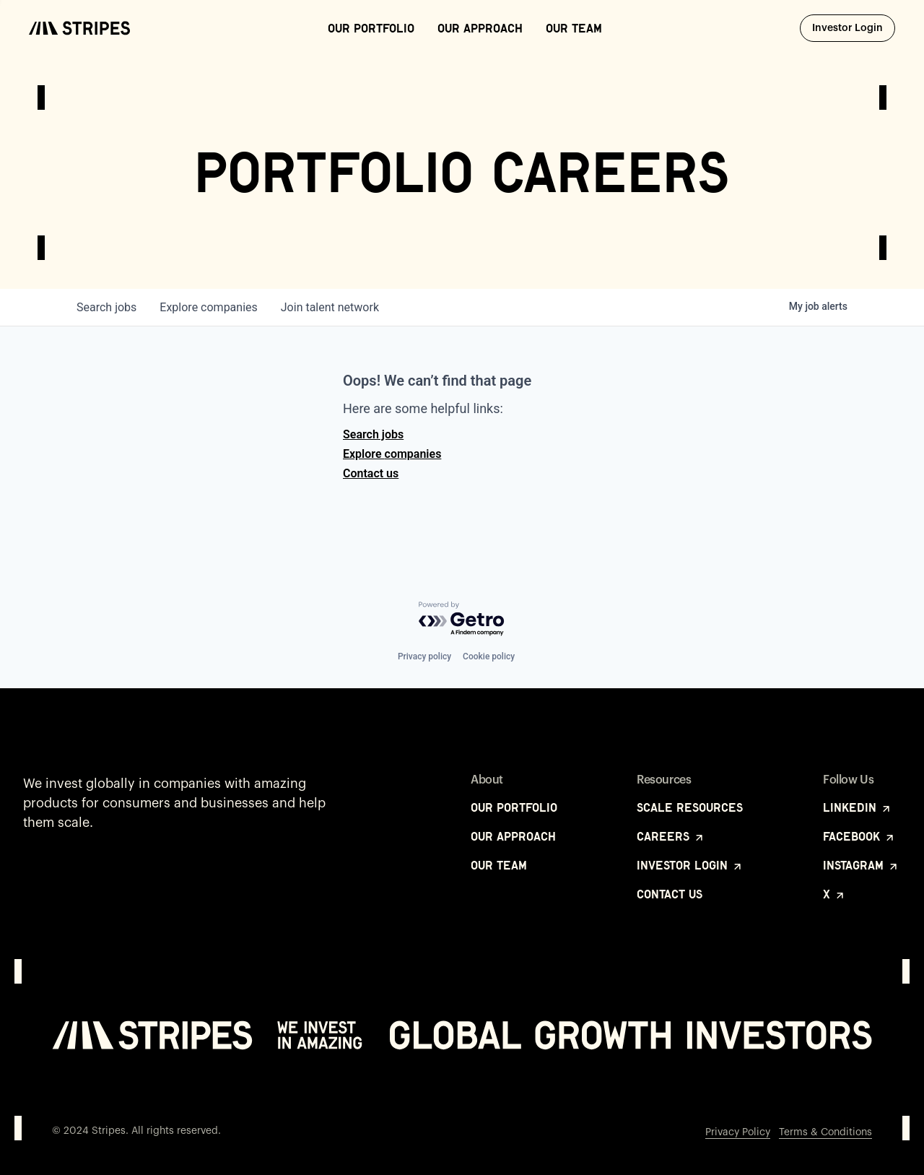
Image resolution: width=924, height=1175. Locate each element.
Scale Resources (690, 807)
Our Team (574, 28)
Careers (671, 836)
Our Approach (480, 28)
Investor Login (853, 27)
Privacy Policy (737, 1132)
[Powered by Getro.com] (462, 619)
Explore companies (392, 454)
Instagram (861, 865)
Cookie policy (489, 656)
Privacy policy (424, 656)
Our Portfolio (371, 28)
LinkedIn (857, 807)
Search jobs (373, 434)
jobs (106, 307)
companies (208, 307)
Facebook (859, 836)
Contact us (370, 473)
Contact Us (669, 894)
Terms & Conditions (825, 1132)
